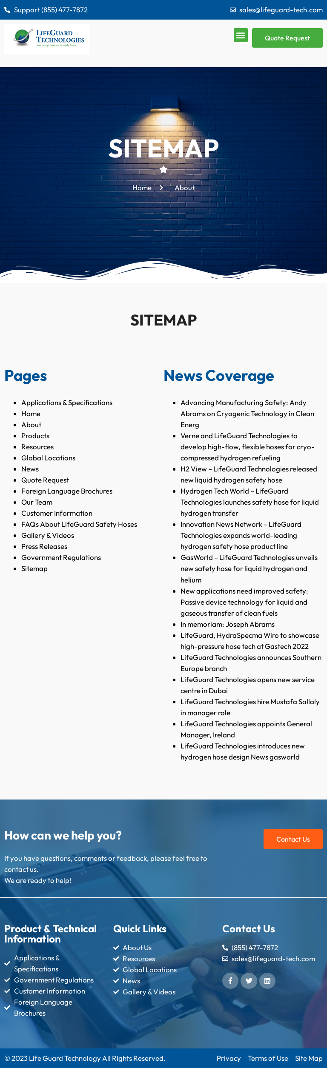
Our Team (36, 501)
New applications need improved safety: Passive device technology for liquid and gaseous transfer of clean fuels (244, 601)
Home (30, 413)
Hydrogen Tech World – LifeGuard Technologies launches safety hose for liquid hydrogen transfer (250, 501)
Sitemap (34, 568)
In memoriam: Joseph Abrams (228, 624)
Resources (37, 446)
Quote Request (45, 479)
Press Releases (44, 546)
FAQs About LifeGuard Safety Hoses (79, 524)
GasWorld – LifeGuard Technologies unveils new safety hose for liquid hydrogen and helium (249, 568)
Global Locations (48, 457)
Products (35, 435)
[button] (241, 35)
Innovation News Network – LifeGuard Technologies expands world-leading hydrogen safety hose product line (241, 535)
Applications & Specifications (66, 402)
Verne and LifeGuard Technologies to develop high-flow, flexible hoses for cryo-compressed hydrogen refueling (248, 446)
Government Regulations (61, 557)
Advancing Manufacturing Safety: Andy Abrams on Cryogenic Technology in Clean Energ (247, 413)
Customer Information (56, 512)
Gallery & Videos (47, 535)
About (31, 424)
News (30, 468)
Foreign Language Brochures (66, 490)
